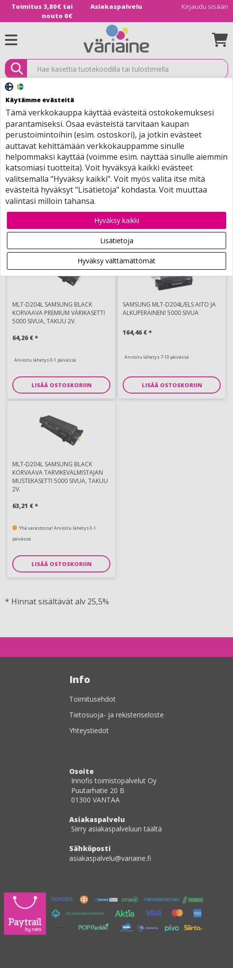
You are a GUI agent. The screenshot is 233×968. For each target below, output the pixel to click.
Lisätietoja (116, 240)
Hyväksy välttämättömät (116, 260)
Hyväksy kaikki (116, 220)
